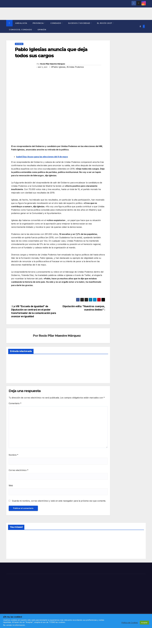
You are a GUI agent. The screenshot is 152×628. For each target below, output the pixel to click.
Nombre (13, 455)
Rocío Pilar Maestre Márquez (52, 64)
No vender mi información (14, 625)
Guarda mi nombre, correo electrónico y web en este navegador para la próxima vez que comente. (59, 501)
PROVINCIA (38, 23)
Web (11, 485)
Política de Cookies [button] (129, 623)
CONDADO (56, 23)
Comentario (15, 403)
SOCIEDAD (19, 44)
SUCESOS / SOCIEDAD (79, 23)
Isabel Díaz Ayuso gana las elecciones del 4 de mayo (42, 156)
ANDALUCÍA (21, 23)
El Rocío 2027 (105, 23)
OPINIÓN (42, 30)
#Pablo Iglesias (58, 67)
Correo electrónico (18, 470)
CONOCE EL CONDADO (20, 30)
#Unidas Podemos (75, 67)
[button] (140, 26)
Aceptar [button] (144, 623)
